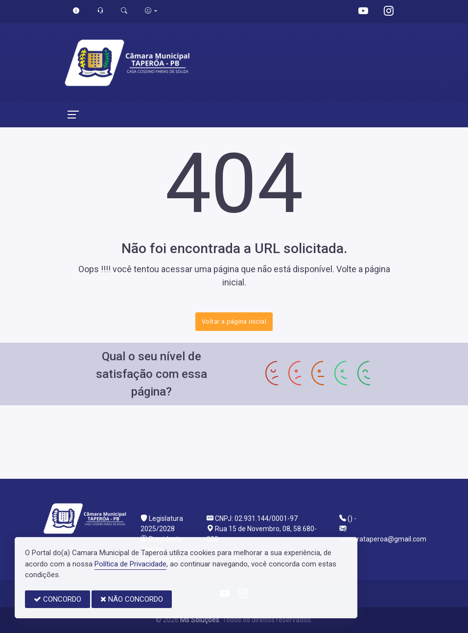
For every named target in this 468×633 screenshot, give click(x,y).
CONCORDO (57, 599)
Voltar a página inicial (234, 321)
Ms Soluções (199, 620)
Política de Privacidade (130, 564)
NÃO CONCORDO (131, 599)
